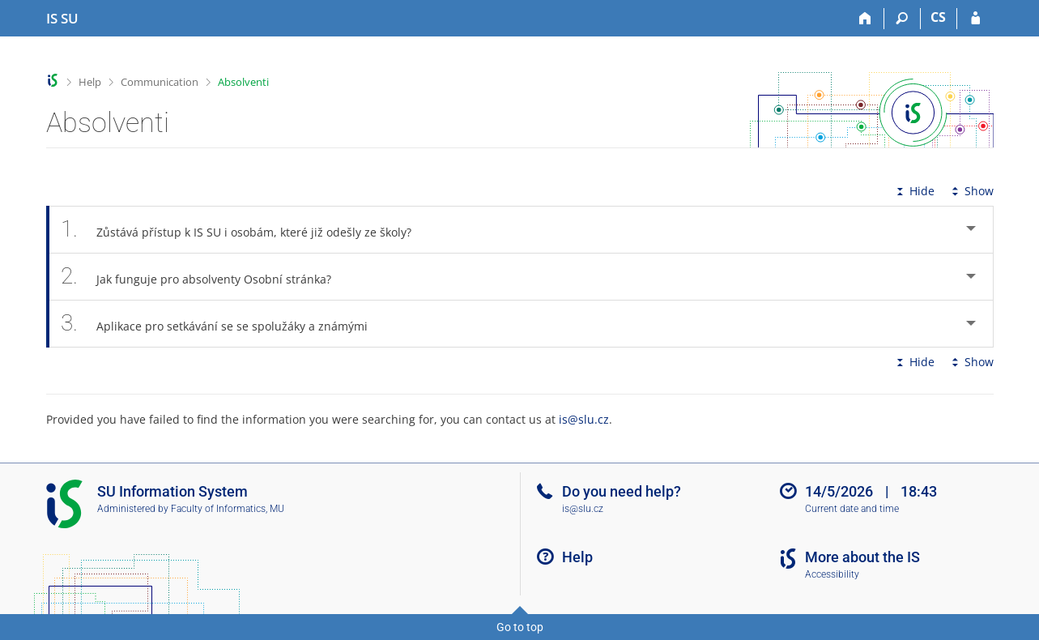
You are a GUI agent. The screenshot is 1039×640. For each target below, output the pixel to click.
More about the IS (862, 556)
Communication (159, 82)
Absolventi (243, 82)
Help (90, 82)
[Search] (902, 18)
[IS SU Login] (975, 18)
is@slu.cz (584, 419)
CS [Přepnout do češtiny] (938, 17)
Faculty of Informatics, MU (227, 508)
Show (971, 190)
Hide (914, 190)
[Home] (866, 18)
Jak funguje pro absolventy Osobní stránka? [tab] (205, 276)
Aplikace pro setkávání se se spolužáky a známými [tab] (223, 323)
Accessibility (832, 574)
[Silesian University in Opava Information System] (62, 18)
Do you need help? (621, 491)
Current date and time (852, 508)
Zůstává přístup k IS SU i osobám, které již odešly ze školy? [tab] (245, 229)
